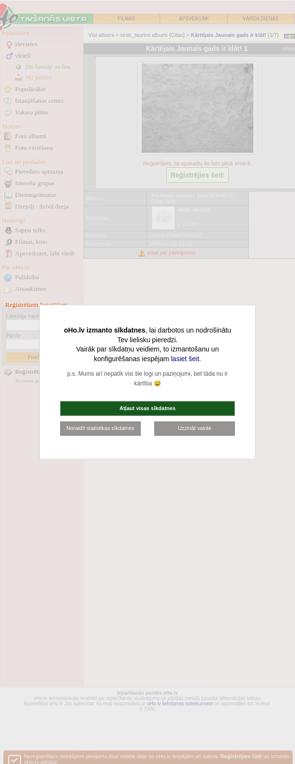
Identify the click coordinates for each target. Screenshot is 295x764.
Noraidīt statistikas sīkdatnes (100, 428)
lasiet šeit (185, 358)
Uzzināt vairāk (195, 428)
